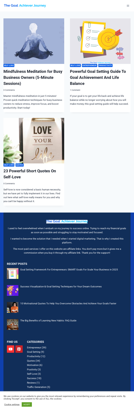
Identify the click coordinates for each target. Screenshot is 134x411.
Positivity (32, 369)
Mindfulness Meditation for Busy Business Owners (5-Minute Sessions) (32, 77)
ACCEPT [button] (26, 404)
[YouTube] (10, 349)
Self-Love (9, 65)
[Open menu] (128, 5)
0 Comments (9, 90)
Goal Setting (33, 351)
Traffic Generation (36, 387)
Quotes (19, 165)
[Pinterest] (19, 349)
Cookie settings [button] (12, 404)
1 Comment (75, 90)
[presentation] (33, 41)
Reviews (31, 382)
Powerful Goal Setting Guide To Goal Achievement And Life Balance (98, 77)
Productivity (105, 65)
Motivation (33, 365)
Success (31, 378)
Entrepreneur (89, 65)
